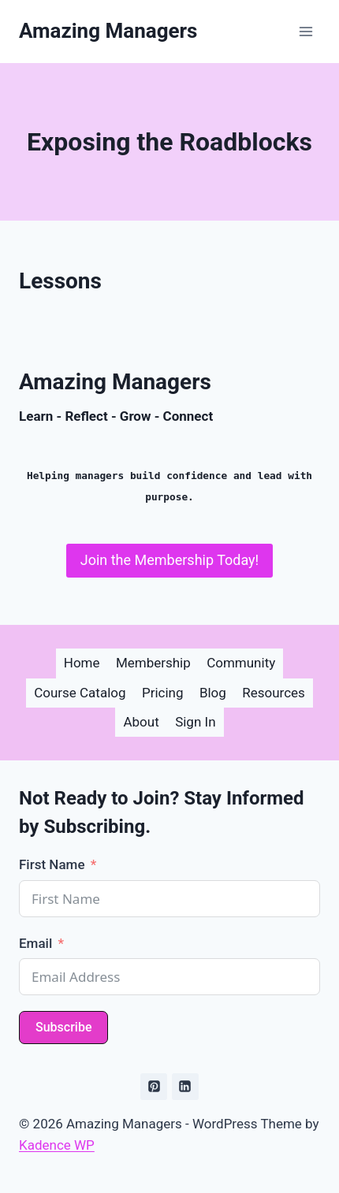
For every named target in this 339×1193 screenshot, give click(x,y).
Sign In (195, 722)
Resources (273, 693)
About (140, 722)
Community (241, 663)
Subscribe (63, 1027)
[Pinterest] (153, 1086)
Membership (153, 663)
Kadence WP (57, 1145)
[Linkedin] (185, 1086)
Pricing (163, 693)
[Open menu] (305, 31)
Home (82, 663)
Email (35, 943)
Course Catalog (79, 693)
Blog (212, 693)
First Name (51, 864)
